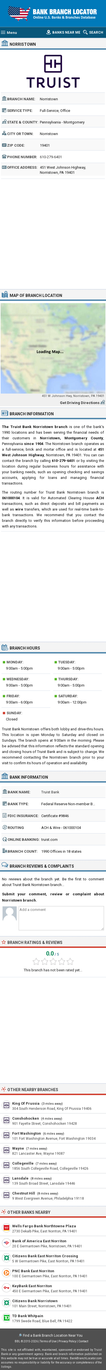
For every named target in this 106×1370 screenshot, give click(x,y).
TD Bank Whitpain (27, 1316)
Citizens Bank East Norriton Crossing (45, 1256)
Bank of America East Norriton (39, 1241)
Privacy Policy (67, 1341)
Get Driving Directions (79, 403)
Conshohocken (25, 1118)
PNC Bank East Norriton (33, 1271)
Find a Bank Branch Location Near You (53, 1336)
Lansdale (20, 1178)
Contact (83, 1341)
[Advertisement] (53, 233)
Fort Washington (26, 1133)
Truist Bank (50, 792)
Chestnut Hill (23, 1193)
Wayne (18, 1148)
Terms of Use (48, 1341)
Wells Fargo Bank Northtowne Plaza (44, 1226)
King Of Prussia (26, 1103)
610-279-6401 (51, 157)
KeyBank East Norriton (32, 1286)
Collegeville (23, 1163)
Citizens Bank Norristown (35, 1301)
